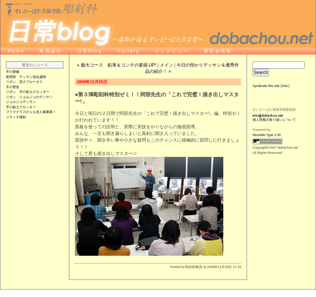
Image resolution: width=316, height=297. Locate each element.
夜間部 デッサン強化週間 (26, 77)
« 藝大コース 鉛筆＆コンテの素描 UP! (116, 65)
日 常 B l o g (89, 51)
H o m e (15, 51)
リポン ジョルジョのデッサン (29, 97)
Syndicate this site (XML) (271, 86)
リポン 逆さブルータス (24, 82)
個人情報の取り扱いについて (274, 120)
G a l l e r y (128, 51)
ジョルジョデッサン (21, 102)
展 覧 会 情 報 (217, 51)
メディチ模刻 (16, 117)
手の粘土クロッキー (21, 107)
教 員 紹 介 (50, 51)
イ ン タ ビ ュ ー (172, 51)
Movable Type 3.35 (267, 135)
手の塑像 (12, 72)
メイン (166, 65)
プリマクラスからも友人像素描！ (31, 112)
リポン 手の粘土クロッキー (27, 92)
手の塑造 (12, 87)
